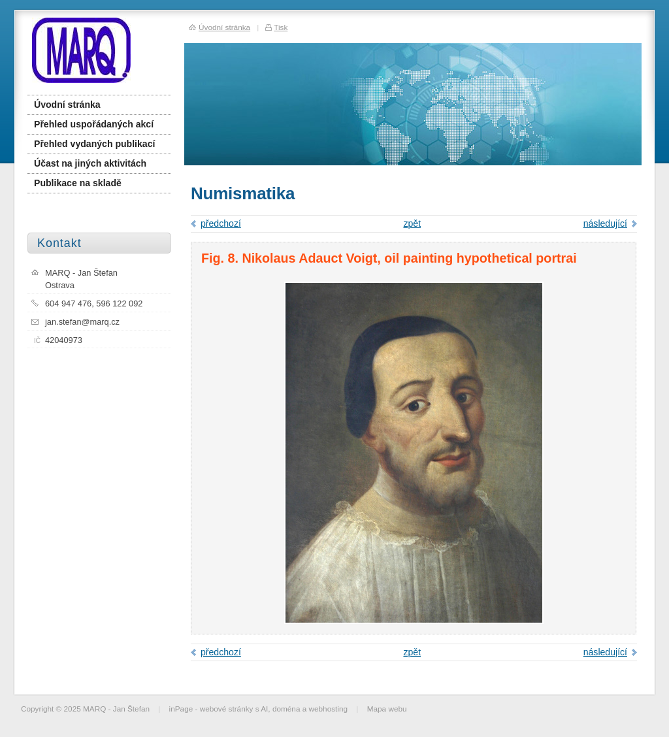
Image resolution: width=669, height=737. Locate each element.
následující (605, 223)
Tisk (280, 27)
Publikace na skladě (78, 183)
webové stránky (226, 708)
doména (286, 708)
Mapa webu (387, 708)
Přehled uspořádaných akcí (94, 124)
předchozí (221, 223)
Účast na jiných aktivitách (90, 163)
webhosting (328, 708)
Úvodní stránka (67, 104)
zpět (412, 223)
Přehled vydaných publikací (94, 144)
